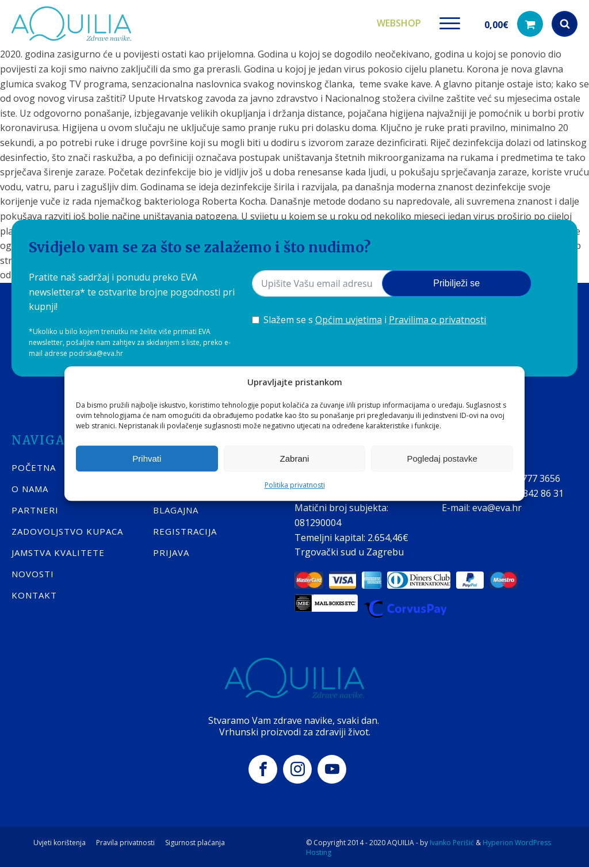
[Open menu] (449, 23)
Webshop (399, 22)
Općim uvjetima (348, 318)
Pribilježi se (456, 282)
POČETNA (34, 465)
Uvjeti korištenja (59, 841)
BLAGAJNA (175, 508)
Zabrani (294, 458)
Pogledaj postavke (442, 458)
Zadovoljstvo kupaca (67, 529)
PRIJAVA (171, 551)
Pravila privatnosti (125, 841)
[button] (513, 23)
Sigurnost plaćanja (195, 841)
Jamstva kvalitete (58, 551)
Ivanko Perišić (452, 841)
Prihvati (146, 458)
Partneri (35, 508)
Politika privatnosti (295, 485)
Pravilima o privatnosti (437, 318)
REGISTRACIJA (185, 529)
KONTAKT (34, 593)
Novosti (33, 572)
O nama (30, 487)
